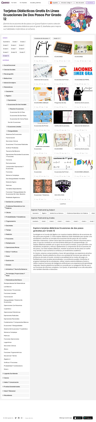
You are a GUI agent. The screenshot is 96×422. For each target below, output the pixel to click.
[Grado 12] (56, 38)
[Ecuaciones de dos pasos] (42, 38)
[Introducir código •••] (67, 2)
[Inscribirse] (90, 2)
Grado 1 (14, 42)
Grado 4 (13, 45)
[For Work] (14, 2)
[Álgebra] (44, 213)
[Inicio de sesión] (80, 2)
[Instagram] (21, 418)
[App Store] (78, 417)
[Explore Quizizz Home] (5, 3)
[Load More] (63, 204)
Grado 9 (5, 52)
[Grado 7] (92, 221)
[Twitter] (16, 418)
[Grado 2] (52, 221)
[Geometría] (35, 213)
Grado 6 (5, 49)
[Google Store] (88, 417)
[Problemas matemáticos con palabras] (77, 213)
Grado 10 (14, 52)
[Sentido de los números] (56, 213)
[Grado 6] (84, 221)
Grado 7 (13, 49)
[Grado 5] (76, 221)
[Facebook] (19, 418)
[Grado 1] (43, 221)
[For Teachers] (23, 2)
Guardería (6, 42)
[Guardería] (35, 221)
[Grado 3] (60, 221)
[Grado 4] (68, 221)
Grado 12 (6, 56)
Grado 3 (5, 45)
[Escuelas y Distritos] (35, 2)
